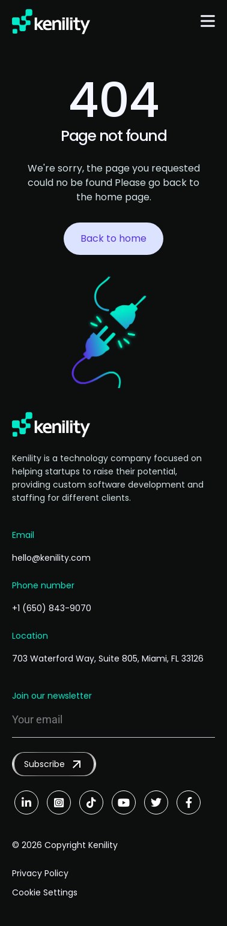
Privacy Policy (40, 873)
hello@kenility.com (51, 558)
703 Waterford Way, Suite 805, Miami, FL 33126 (108, 659)
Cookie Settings (44, 892)
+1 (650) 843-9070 (51, 608)
